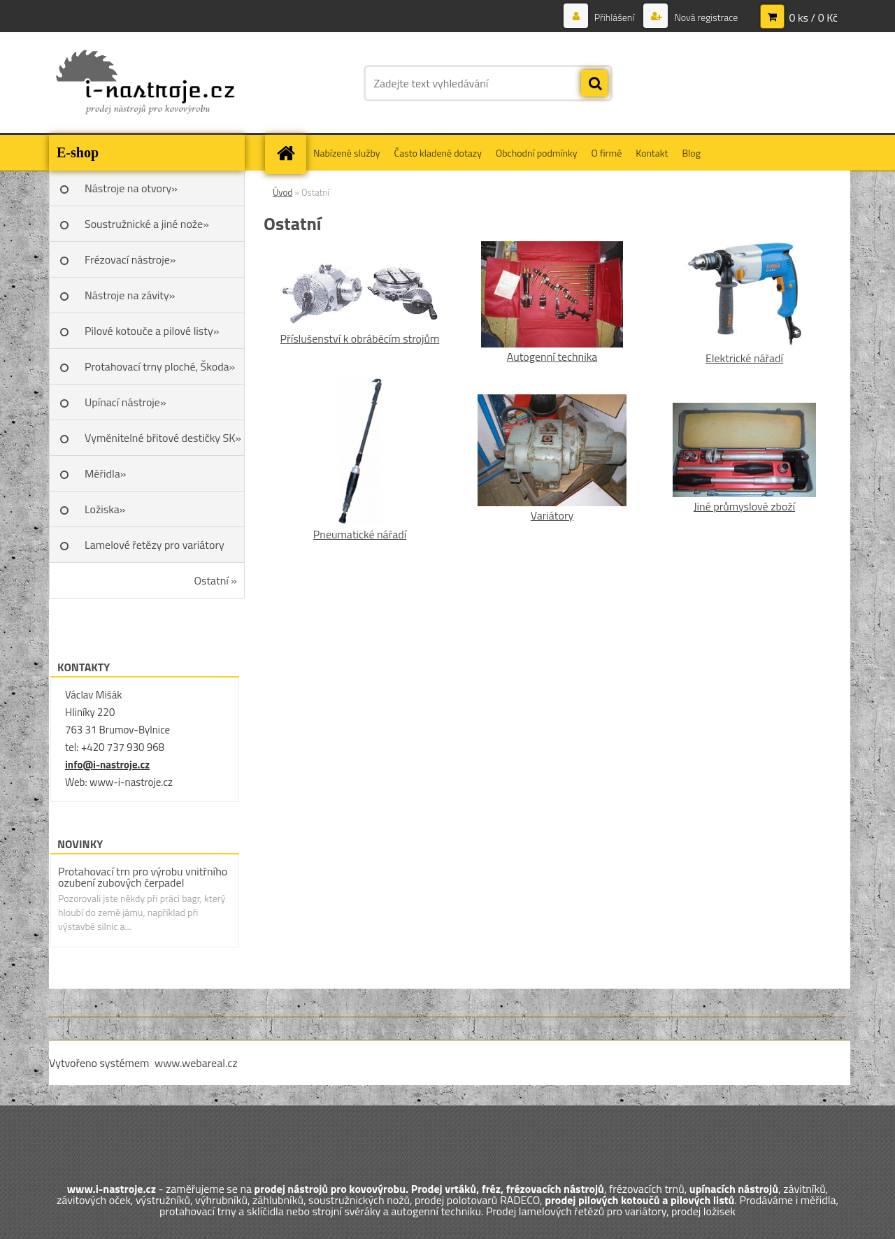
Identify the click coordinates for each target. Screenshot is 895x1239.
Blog (691, 152)
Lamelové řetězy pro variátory (154, 544)
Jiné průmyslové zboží (744, 506)
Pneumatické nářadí (359, 534)
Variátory (552, 515)
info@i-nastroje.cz (107, 765)
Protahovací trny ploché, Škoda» (160, 366)
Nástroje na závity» (130, 295)
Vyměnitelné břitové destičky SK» (163, 437)
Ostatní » (216, 580)
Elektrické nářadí (744, 358)
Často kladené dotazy (438, 152)
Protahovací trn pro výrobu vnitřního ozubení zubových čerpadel (142, 877)
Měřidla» (105, 473)
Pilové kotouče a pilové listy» (152, 330)
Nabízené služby (346, 152)
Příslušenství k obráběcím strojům (360, 338)
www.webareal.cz (196, 1062)
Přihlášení (614, 17)
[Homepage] (290, 153)
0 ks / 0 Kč (813, 17)
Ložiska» (105, 509)
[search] (594, 84)
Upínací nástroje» (125, 402)
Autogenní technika (552, 356)
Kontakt (652, 152)
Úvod (282, 192)
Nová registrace (705, 17)
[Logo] (145, 83)
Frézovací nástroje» (130, 259)
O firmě (607, 152)
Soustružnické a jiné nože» (147, 223)
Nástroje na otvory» (131, 188)
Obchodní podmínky (537, 152)
